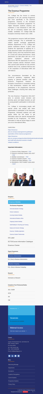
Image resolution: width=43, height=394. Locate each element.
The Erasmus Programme (16, 205)
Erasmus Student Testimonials (17, 234)
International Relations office (16, 218)
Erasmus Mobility (24, 5)
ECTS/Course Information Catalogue (20, 241)
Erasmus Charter (14, 245)
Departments (11, 367)
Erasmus (17, 5)
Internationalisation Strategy (16, 208)
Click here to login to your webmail (17, 331)
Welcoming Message (13, 364)
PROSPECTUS (13, 308)
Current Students (12, 377)
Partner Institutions (14, 212)
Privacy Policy (11, 384)
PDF (30, 151)
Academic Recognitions (14, 374)
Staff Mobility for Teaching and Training (19, 224)
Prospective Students (13, 381)
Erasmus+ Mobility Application (17, 231)
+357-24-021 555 (14, 347)
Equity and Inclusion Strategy (17, 228)
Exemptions (11, 371)
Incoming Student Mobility (16, 215)
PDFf (14, 164)
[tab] (21, 259)
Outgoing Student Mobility (16, 221)
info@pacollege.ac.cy (16, 351)
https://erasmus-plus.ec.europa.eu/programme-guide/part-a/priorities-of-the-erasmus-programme (20, 132)
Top (33, 391)
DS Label (11, 238)
